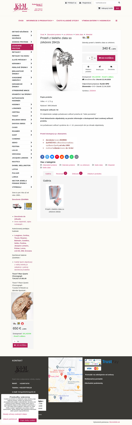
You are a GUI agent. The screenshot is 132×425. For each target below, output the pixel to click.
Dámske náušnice (22, 37)
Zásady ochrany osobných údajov (15, 414)
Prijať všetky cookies (27, 420)
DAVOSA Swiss (22, 123)
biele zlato (99, 165)
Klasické (111, 165)
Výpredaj (22, 187)
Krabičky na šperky (22, 94)
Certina (22, 112)
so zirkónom (85, 165)
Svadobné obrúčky (22, 79)
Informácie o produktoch (40, 21)
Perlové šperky (22, 67)
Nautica (16, 162)
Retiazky (22, 52)
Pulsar (15, 173)
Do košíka (106, 58)
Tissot (22, 116)
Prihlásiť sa (70, 3)
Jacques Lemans (22, 158)
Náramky (22, 63)
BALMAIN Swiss (22, 120)
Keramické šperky (22, 85)
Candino (16, 139)
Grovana (22, 154)
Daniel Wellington (21, 165)
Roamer (22, 131)
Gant (22, 135)
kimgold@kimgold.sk (26, 392)
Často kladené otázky (68, 21)
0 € (117, 8)
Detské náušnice (22, 32)
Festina (22, 146)
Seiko (22, 142)
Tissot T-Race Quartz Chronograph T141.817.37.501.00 (20, 276)
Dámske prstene (68, 165)
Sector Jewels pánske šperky (19, 182)
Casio (15, 127)
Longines (22, 108)
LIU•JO (22, 150)
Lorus (22, 177)
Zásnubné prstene (50, 165)
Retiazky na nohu (20, 56)
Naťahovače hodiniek (18, 99)
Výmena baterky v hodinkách (96, 21)
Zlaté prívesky (22, 60)
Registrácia (85, 3)
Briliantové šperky (22, 72)
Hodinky (22, 104)
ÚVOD (21, 21)
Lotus (15, 169)
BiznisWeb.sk (114, 422)
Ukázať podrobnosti (10, 419)
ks (16, 341)
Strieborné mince (20, 90)
